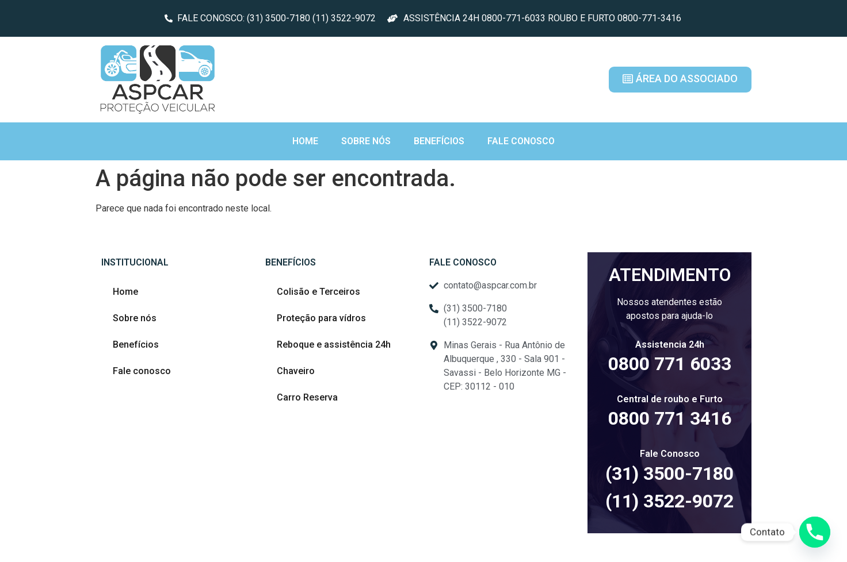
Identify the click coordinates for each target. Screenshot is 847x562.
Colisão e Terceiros (318, 291)
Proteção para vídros (321, 318)
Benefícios (439, 141)
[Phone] (814, 532)
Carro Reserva (307, 397)
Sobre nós (366, 141)
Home (305, 141)
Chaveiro (296, 370)
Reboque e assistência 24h (334, 344)
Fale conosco (521, 141)
